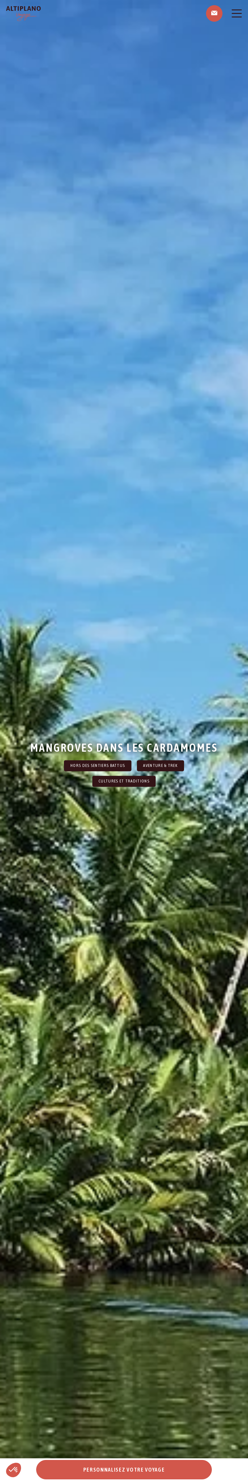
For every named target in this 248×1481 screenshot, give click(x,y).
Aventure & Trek (160, 765)
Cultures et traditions (124, 781)
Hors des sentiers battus (97, 765)
